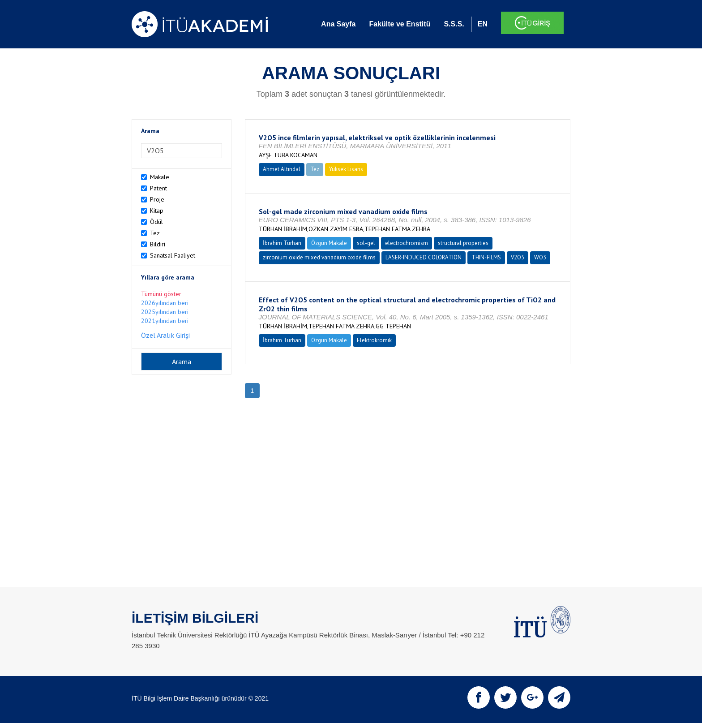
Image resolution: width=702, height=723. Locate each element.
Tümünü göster (161, 294)
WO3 (540, 257)
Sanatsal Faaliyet (172, 255)
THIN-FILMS (486, 257)
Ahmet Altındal (281, 169)
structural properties (463, 243)
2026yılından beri (164, 303)
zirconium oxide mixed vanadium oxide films (319, 257)
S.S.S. (454, 24)
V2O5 (517, 257)
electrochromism (406, 243)
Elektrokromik (374, 340)
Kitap (156, 211)
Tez (155, 233)
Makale (159, 177)
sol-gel (366, 243)
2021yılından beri (164, 321)
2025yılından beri (164, 312)
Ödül (156, 222)
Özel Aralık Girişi (165, 335)
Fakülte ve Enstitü (399, 24)
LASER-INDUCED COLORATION (423, 257)
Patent (158, 188)
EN (483, 24)
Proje (157, 199)
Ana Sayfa (338, 24)
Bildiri (157, 244)
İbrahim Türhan (282, 243)
